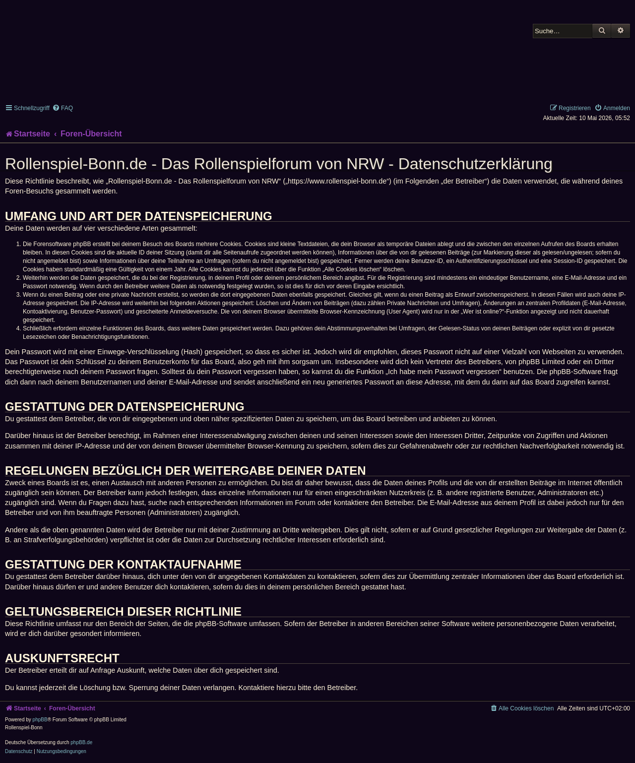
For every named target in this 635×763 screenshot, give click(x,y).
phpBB (40, 719)
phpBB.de (81, 742)
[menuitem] (62, 108)
